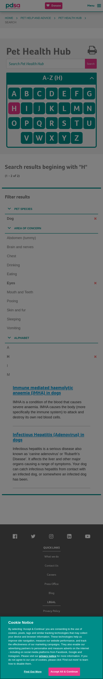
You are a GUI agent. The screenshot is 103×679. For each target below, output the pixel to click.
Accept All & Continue (64, 671)
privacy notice (47, 656)
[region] (51, 647)
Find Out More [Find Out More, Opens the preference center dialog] (33, 671)
